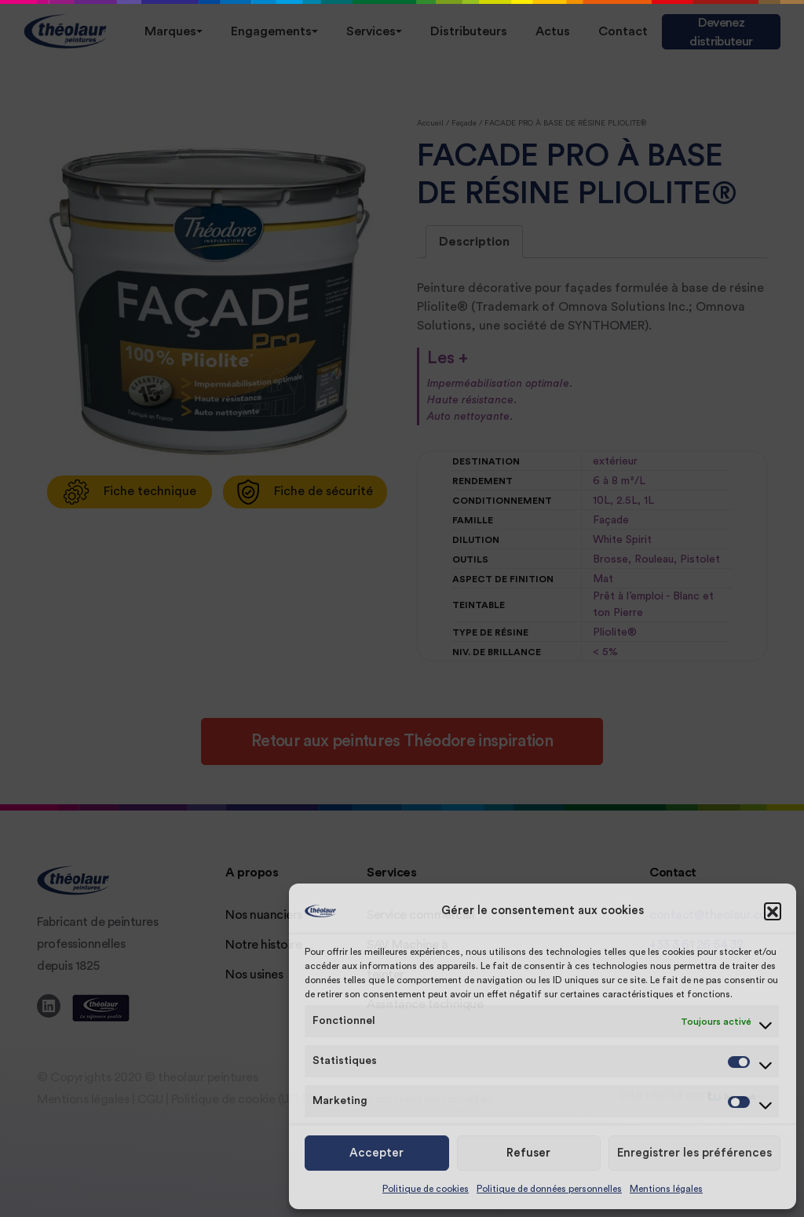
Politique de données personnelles (549, 1188)
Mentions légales (666, 1188)
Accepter (376, 1153)
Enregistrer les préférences (694, 1153)
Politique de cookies (425, 1188)
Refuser (528, 1153)
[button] (772, 911)
